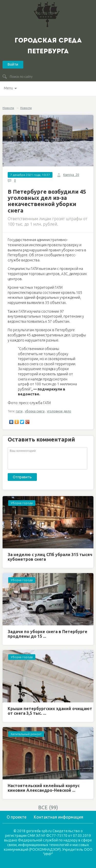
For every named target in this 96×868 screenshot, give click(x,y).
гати (19, 411)
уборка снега (35, 411)
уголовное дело (59, 411)
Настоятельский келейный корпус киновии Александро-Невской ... (44, 788)
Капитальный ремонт (26, 734)
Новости (8, 107)
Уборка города (22, 503)
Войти (13, 64)
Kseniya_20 (71, 174)
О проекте (16, 817)
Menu (8, 88)
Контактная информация (58, 817)
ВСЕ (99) (48, 807)
